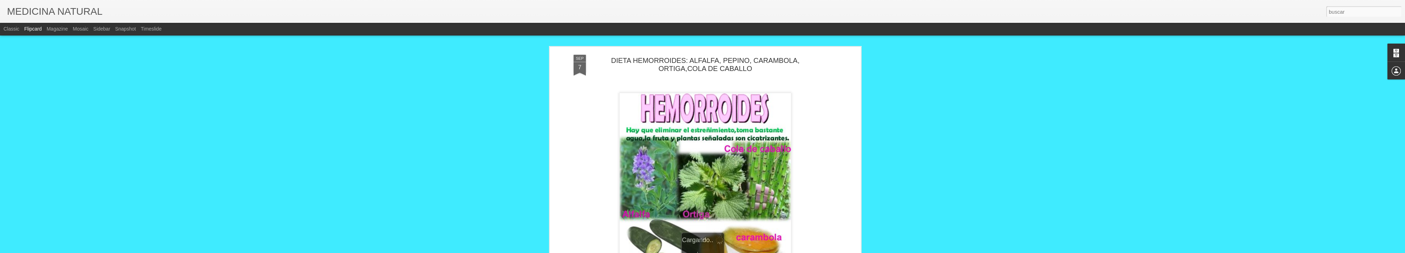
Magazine (57, 29)
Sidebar (101, 29)
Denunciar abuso (753, 249)
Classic (11, 29)
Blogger (730, 249)
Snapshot (125, 29)
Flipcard (33, 29)
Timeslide (151, 29)
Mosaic (80, 29)
